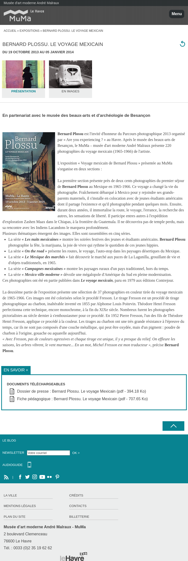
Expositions (29, 30)
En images (70, 91)
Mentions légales (20, 506)
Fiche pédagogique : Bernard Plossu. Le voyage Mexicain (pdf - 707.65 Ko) (82, 399)
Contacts (78, 506)
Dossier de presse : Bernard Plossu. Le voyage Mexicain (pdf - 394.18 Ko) (81, 391)
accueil (10, 30)
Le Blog (9, 440)
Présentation (23, 91)
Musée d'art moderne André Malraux (31, 3)
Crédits (76, 495)
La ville (10, 495)
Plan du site (14, 516)
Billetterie (79, 516)
